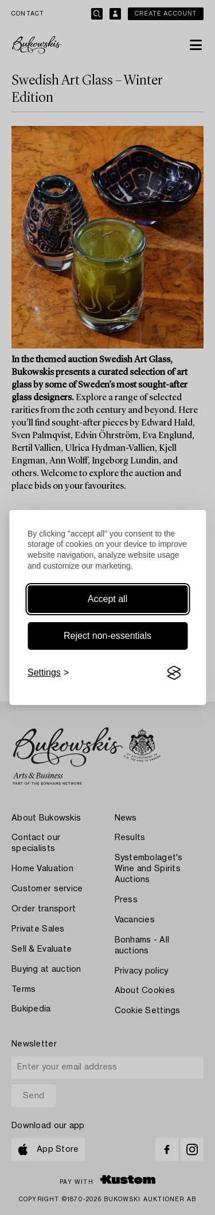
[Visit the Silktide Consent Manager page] (173, 673)
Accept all (107, 599)
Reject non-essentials (107, 636)
